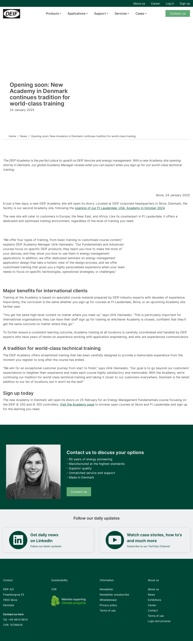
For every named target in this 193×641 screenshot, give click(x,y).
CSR (54, 589)
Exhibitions (154, 599)
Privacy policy (108, 605)
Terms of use (108, 610)
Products (52, 13)
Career (155, 3)
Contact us (178, 13)
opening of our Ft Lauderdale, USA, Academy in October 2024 (120, 208)
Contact (153, 610)
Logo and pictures (159, 621)
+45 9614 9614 (18, 619)
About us (139, 3)
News (23, 136)
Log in (170, 3)
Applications (76, 13)
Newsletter (106, 589)
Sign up (185, 3)
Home (12, 136)
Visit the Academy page (77, 404)
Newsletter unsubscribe (114, 594)
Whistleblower (108, 599)
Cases (139, 13)
